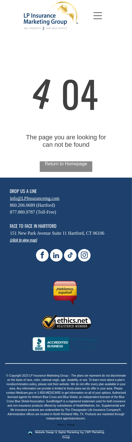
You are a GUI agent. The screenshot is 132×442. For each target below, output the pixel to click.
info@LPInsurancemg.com (34, 198)
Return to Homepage (66, 163)
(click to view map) (23, 240)
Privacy (71, 424)
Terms (60, 424)
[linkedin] (56, 256)
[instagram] (84, 256)
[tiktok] (70, 256)
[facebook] (42, 256)
